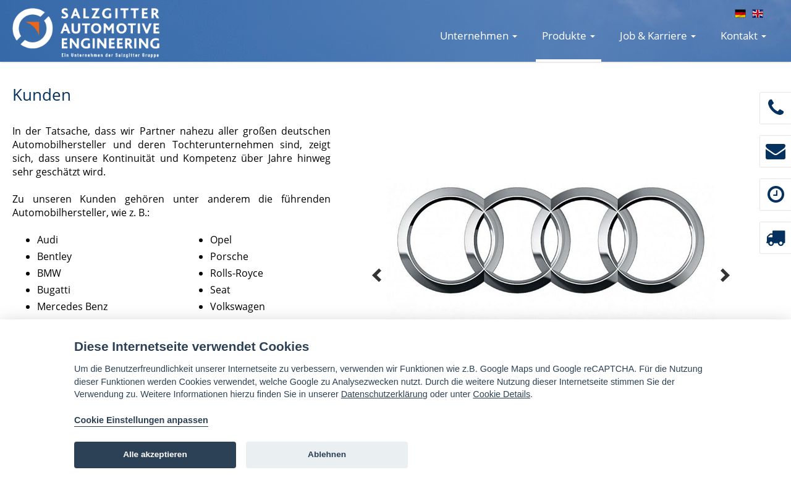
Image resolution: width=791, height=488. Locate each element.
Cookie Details (501, 394)
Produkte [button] (568, 35)
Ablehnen (327, 454)
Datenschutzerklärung (384, 394)
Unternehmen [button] (478, 35)
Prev (377, 275)
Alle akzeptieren (155, 454)
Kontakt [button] (743, 35)
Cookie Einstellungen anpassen (141, 420)
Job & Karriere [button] (658, 35)
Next (724, 275)
